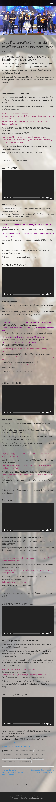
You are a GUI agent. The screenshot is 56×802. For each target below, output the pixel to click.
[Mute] (47, 198)
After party (13, 751)
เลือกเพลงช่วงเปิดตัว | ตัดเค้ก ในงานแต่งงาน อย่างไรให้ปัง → (42, 771)
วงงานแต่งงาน (8, 754)
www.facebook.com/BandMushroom (16, 747)
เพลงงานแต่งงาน (24, 761)
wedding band (40, 751)
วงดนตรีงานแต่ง (37, 754)
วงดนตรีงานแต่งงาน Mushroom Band (17, 758)
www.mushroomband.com (12, 743)
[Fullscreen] (51, 198)
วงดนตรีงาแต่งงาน (9, 761)
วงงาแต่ (18, 754)
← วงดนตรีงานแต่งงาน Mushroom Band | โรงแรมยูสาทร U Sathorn (12, 772)
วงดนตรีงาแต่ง (38, 758)
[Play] (5, 198)
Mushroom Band (26, 751)
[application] (28, 185)
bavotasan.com (37, 798)
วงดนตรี (26, 754)
